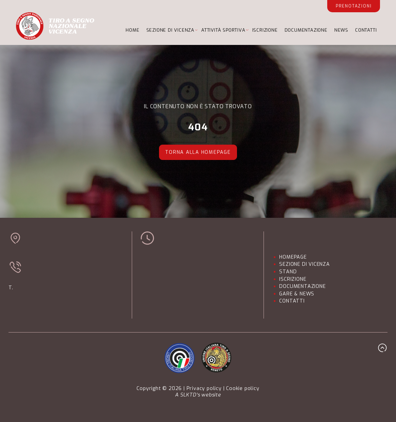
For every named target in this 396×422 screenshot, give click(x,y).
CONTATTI (366, 30)
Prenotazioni (354, 6)
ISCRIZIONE (265, 30)
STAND (288, 272)
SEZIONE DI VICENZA (170, 30)
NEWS (341, 30)
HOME (132, 30)
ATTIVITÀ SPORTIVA (223, 30)
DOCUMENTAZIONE (306, 30)
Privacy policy (204, 388)
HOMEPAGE (292, 257)
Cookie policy (242, 388)
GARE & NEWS (296, 294)
